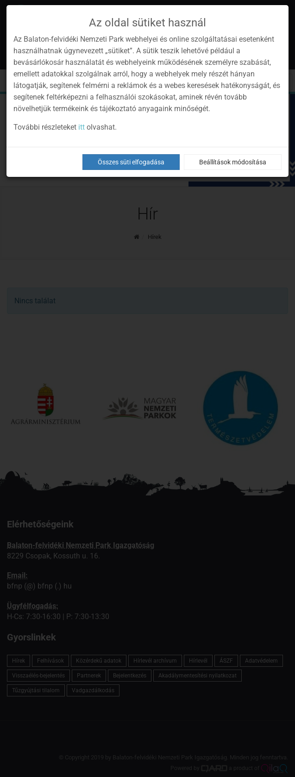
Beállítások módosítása (232, 162)
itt (81, 127)
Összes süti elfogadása (131, 162)
